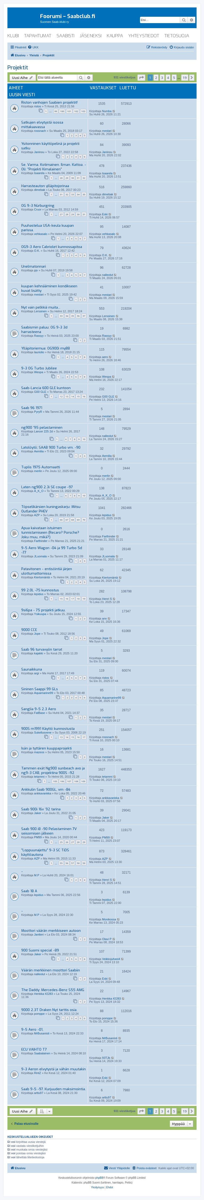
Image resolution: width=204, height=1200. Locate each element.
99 (55, 111)
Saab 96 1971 (31, 408)
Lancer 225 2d (43, 431)
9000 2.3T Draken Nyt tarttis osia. (49, 1010)
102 (76, 111)
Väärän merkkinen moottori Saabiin (50, 970)
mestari (107, 130)
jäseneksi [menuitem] (90, 36)
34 (78, 194)
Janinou (39, 152)
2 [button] (156, 77)
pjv (36, 270)
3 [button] (162, 77)
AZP (37, 515)
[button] (141, 77)
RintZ (37, 1073)
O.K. (37, 250)
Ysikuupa (40, 614)
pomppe (39, 1013)
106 (62, 781)
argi (36, 673)
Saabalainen (42, 1053)
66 (61, 519)
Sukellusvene (42, 732)
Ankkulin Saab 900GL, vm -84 (45, 789)
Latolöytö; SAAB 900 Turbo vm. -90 (50, 447)
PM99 (38, 837)
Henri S (107, 598)
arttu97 (38, 1092)
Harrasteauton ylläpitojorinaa (45, 186)
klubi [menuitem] (13, 36)
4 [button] (168, 77)
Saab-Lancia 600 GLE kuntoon (46, 388)
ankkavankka (42, 793)
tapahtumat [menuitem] (37, 36)
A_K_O (38, 490)
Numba (106, 111)
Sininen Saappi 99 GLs (39, 689)
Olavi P (106, 939)
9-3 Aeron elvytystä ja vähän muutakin (53, 1069)
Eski (105, 214)
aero (105, 357)
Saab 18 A (29, 891)
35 (84, 194)
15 (78, 396)
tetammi (39, 776)
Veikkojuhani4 (111, 959)
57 (72, 863)
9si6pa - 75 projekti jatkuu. (43, 610)
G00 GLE (40, 391)
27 (61, 214)
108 (76, 781)
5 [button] (174, 77)
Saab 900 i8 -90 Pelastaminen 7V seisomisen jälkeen (49, 831)
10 (84, 439)
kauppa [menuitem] (115, 36)
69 (78, 519)
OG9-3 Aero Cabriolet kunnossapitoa (51, 247)
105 (55, 781)
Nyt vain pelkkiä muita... (40, 307)
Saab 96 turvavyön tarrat (41, 649)
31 (78, 178)
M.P (36, 875)
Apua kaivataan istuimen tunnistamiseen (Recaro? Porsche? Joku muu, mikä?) (50, 532)
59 (84, 863)
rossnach (40, 130)
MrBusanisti (41, 1033)
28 (61, 178)
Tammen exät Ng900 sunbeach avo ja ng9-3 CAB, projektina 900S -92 (53, 770)
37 (84, 316)
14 (72, 396)
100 (62, 111)
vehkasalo (40, 233)
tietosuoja (176, 36)
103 (83, 111)
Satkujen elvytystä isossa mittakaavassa (42, 124)
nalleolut (107, 274)
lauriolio (39, 352)
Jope (37, 633)
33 (72, 194)
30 (72, 178)
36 (78, 316)
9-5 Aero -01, (32, 1029)
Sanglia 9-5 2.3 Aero (38, 709)
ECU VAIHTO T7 (34, 1049)
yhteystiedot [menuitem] (143, 36)
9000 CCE (29, 630)
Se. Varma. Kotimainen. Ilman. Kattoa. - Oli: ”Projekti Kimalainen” (53, 166)
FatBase (39, 712)
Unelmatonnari (33, 266)
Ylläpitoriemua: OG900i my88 (45, 348)
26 (67, 842)
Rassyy (39, 335)
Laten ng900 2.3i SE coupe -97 (47, 487)
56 (67, 863)
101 (69, 111)
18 (78, 598)
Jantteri (39, 934)
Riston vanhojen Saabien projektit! (49, 102)
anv (104, 618)
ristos (37, 106)
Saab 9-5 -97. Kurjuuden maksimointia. (53, 1089)
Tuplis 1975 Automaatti (40, 467)
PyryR (38, 411)
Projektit (17, 67)
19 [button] (185, 77)
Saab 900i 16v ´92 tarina (41, 809)
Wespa (38, 372)
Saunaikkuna (31, 669)
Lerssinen (40, 311)
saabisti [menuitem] (65, 36)
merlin (38, 471)
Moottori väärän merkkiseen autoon (51, 930)
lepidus (106, 515)
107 (69, 781)
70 (84, 519)
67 (67, 519)
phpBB (99, 1177)
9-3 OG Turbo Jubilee (39, 368)
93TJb (106, 1057)
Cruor (37, 209)
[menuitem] (33, 47)
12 (61, 396)
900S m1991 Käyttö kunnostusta (48, 728)
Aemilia (39, 451)
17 (72, 598)
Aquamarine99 (43, 692)
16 (84, 396)
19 (84, 598)
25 (61, 842)
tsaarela (39, 173)
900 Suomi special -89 (40, 950)
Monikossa (109, 919)
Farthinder (40, 540)
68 (72, 519)
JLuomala (40, 556)
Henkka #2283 (43, 993)
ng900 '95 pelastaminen (41, 427)
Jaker (37, 813)
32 (84, 178)
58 (78, 863)
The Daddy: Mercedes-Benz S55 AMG (52, 990)
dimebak (39, 189)
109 (83, 781)
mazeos (39, 752)
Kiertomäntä (42, 577)
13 (67, 396)
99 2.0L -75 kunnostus (40, 590)
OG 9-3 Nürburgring (37, 205)
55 (61, 863)
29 (67, 178)
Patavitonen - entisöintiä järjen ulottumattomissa (46, 571)
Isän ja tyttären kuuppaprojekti (46, 748)
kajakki (38, 653)
